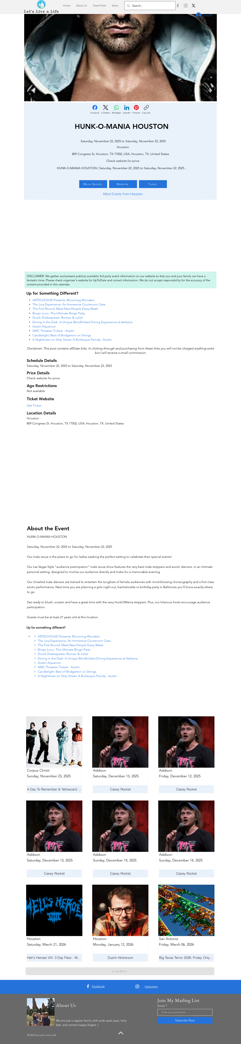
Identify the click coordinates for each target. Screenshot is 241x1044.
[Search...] (149, 5)
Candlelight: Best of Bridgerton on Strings (61, 335)
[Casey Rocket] (54, 873)
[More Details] (93, 184)
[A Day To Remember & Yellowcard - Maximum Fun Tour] (54, 789)
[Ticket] (153, 184)
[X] (193, 5)
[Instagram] (185, 5)
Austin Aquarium (44, 326)
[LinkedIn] (127, 109)
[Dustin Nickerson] (120, 958)
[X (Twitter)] (105, 109)
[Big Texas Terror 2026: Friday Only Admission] (186, 958)
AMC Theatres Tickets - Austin (53, 331)
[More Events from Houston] (123, 194)
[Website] (123, 184)
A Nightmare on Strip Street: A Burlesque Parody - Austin (72, 339)
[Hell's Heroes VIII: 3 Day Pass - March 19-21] (54, 958)
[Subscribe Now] (184, 1020)
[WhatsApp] (116, 109)
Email (161, 1005)
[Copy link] (146, 109)
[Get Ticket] (40, 405)
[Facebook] (177, 5)
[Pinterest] (136, 109)
